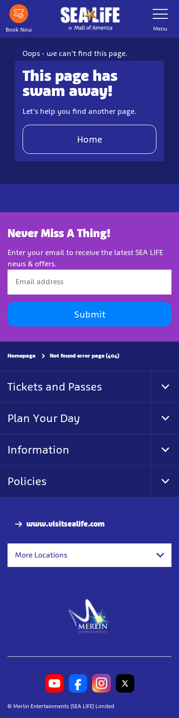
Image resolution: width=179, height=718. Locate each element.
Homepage (21, 355)
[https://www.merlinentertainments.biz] (89, 615)
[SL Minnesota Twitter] (125, 683)
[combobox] (89, 555)
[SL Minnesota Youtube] (54, 683)
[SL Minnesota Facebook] (78, 683)
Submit (89, 314)
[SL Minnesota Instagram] (101, 683)
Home (89, 139)
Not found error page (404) (84, 355)
